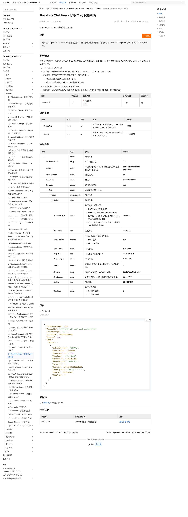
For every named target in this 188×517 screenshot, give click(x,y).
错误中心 (47, 414)
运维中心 (98, 16)
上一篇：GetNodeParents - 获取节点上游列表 (59, 443)
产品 (32, 4)
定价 (53, 4)
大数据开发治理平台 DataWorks (25, 10)
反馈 (98, 455)
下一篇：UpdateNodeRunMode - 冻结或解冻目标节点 (128, 443)
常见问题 (82, 10)
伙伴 (66, 4)
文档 (154, 4)
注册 (171, 4)
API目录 (89, 16)
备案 (160, 4)
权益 (47, 4)
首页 (41, 16)
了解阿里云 (81, 4)
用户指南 (52, 10)
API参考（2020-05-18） (77, 16)
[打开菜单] (4, 4)
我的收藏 (145, 29)
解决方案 (39, 4)
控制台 (166, 4)
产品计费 (72, 10)
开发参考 (62, 10)
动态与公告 (93, 10)
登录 (180, 4)
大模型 (25, 4)
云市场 (60, 4)
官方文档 (6, 10)
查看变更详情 (124, 433)
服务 (72, 4)
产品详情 (133, 29)
